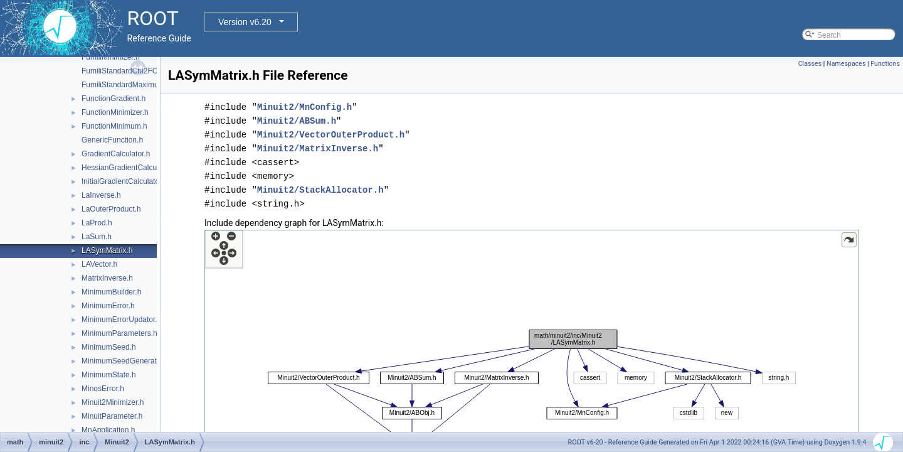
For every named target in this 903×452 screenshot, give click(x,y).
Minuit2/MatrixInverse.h (317, 148)
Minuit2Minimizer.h (113, 402)
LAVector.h (99, 264)
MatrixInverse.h (107, 278)
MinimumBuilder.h (111, 292)
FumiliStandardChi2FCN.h (125, 71)
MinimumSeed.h (109, 347)
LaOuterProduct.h (111, 209)
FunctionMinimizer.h (115, 112)
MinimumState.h (109, 374)
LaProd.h (97, 222)
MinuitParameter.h (112, 416)
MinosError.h (103, 388)
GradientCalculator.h (116, 153)
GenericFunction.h (112, 140)
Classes (809, 64)
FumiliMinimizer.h (111, 57)
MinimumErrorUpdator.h (121, 319)
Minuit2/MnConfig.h (304, 107)
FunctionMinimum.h (114, 126)
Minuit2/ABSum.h (296, 121)
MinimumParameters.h (119, 333)
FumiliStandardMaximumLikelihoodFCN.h (151, 84)
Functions (885, 64)
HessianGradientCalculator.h (129, 167)
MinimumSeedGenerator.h (125, 361)
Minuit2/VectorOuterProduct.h (330, 135)
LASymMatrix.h (107, 250)
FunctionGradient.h (113, 98)
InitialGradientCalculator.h (124, 181)
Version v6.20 (245, 22)
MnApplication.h (108, 430)
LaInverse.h (101, 195)
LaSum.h (97, 236)
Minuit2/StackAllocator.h (320, 190)
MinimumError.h (108, 305)
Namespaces (845, 64)
